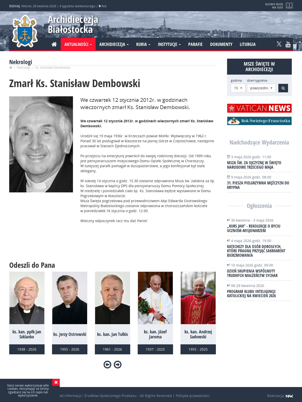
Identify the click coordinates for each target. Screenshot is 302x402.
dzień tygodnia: (257, 80)
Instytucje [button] (169, 44)
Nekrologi (23, 67)
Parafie (195, 44)
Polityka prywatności (193, 395)
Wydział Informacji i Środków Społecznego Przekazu (93, 395)
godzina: (236, 80)
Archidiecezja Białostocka (71, 24)
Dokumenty (221, 44)
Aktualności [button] (78, 44)
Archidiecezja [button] (114, 44)
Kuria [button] (143, 44)
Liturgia (248, 44)
